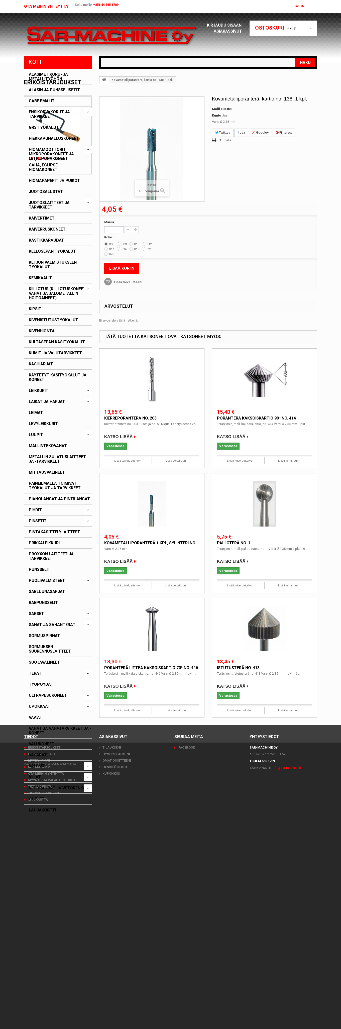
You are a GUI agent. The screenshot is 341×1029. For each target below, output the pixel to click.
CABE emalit (42, 101)
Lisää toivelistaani (127, 282)
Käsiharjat (41, 364)
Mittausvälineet (47, 472)
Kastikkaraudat (46, 240)
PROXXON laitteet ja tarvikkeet (51, 556)
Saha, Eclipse (43, 908)
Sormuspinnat (44, 636)
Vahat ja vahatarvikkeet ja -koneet (60, 730)
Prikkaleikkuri (44, 543)
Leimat (36, 412)
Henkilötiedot (115, 967)
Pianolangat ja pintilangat (59, 499)
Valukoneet (41, 744)
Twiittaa (222, 132)
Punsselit (39, 569)
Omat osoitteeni (116, 961)
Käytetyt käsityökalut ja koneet (57, 377)
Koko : (109, 237)
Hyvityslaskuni (116, 954)
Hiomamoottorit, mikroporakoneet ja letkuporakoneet (51, 154)
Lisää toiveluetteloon (128, 460)
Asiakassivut (229, 31)
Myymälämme (39, 967)
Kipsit (35, 309)
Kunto (216, 115)
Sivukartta (37, 1000)
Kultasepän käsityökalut (57, 342)
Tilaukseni (111, 948)
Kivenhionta (42, 331)
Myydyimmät (38, 961)
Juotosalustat (46, 191)
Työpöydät (41, 684)
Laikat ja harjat (47, 401)
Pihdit (35, 510)
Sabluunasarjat (47, 591)
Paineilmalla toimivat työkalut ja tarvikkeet (55, 485)
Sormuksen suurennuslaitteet (50, 649)
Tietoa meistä (39, 987)
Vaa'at (35, 717)
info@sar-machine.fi (286, 968)
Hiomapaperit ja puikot (54, 180)
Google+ (260, 132)
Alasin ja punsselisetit (54, 90)
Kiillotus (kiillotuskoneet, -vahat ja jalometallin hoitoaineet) (59, 293)
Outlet (37, 799)
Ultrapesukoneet (48, 695)
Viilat (35, 777)
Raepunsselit (43, 602)
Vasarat (38, 755)
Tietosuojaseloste (44, 993)
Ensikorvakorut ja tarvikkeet (49, 114)
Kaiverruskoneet (47, 229)
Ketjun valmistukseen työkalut (53, 264)
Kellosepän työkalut (52, 251)
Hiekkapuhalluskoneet (54, 138)
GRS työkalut (44, 127)
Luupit (36, 435)
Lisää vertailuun (175, 460)
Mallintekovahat (48, 446)
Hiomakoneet (43, 169)
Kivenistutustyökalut (53, 320)
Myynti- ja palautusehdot (51, 980)
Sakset (36, 613)
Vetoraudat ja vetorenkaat (60, 788)
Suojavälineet (44, 662)
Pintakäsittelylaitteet (54, 532)
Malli (216, 109)
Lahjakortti (42, 810)
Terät (35, 673)
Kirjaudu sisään (226, 25)
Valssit (37, 766)
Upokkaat (39, 706)
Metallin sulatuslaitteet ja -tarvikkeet (57, 459)
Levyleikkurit (43, 424)
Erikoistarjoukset (52, 825)
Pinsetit (38, 521)
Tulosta (225, 140)
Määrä (109, 222)
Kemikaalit (40, 278)
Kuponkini (111, 974)
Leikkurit (38, 390)
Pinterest (284, 132)
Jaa (241, 132)
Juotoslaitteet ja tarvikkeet (49, 205)
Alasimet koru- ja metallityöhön (48, 76)
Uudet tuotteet (41, 954)
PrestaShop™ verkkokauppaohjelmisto (54, 1015)
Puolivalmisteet (47, 580)
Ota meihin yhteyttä (46, 6)
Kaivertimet (42, 218)
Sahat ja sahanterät (52, 625)
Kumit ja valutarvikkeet (55, 353)
